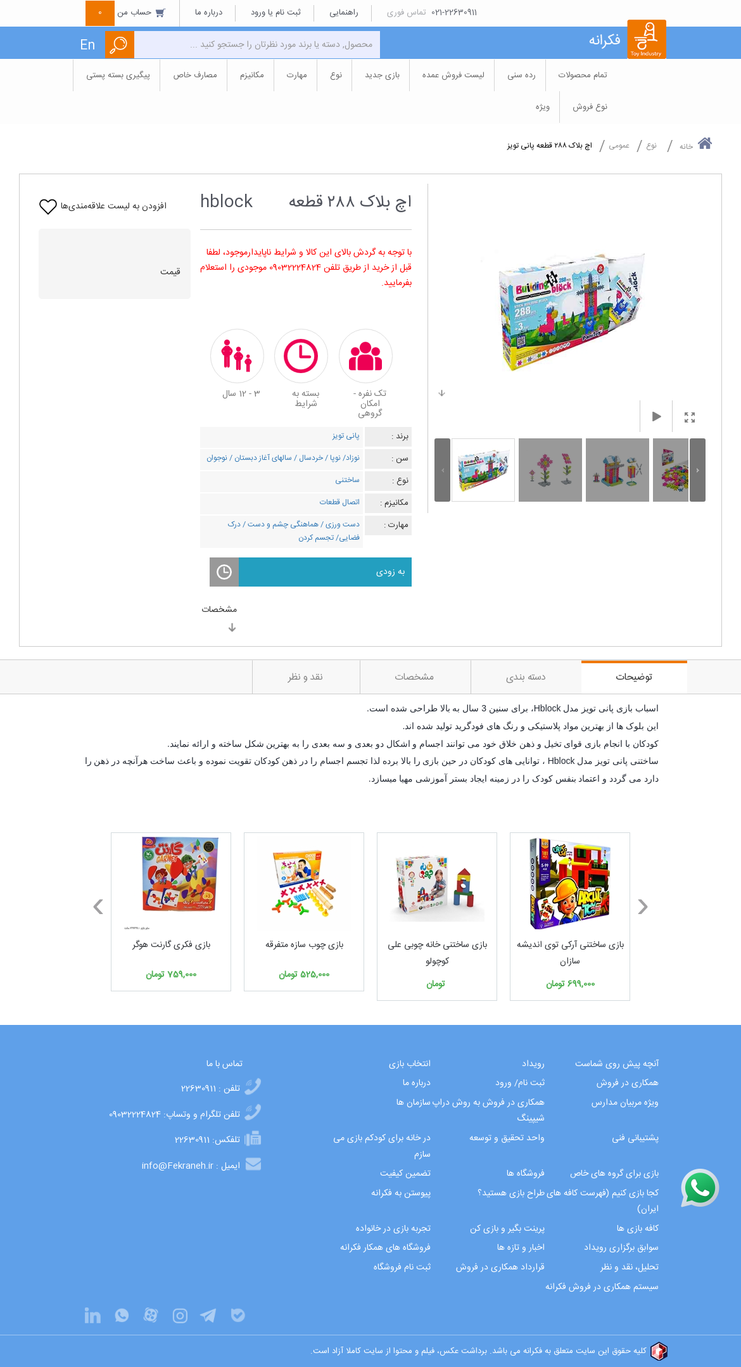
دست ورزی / (339, 524)
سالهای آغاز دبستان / (259, 458)
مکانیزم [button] (252, 75)
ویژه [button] (543, 107)
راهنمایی (343, 13)
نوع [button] (336, 75)
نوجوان (216, 458)
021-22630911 (454, 13)
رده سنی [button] (521, 75)
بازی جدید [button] (382, 75)
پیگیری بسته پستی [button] (118, 75)
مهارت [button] (297, 75)
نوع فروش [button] (590, 107)
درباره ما (208, 13)
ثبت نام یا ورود (276, 13)
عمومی (619, 145)
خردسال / (307, 458)
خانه (696, 144)
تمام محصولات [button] (583, 75)
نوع (651, 145)
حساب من (126, 13)
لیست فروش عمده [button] (453, 75)
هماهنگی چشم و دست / (280, 524)
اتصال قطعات (340, 502)
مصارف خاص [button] (195, 75)
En (87, 45)
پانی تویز (346, 435)
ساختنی (347, 480)
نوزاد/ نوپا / (341, 458)
